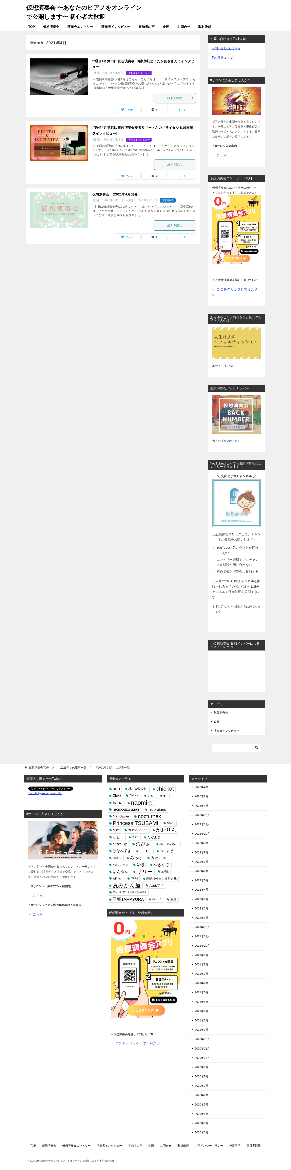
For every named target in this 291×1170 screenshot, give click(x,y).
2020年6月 (201, 1095)
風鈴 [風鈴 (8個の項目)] (173, 899)
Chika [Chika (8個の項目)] (117, 795)
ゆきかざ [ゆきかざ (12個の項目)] (161, 864)
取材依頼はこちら (223, 57)
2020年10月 (202, 1057)
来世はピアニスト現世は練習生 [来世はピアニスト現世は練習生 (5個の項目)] (130, 892)
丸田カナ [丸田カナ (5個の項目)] (117, 878)
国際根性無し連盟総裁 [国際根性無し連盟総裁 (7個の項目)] (161, 878)
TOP (31, 27)
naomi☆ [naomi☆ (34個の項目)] (142, 802)
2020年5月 (201, 1104)
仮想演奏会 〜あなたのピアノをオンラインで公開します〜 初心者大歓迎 (82, 11)
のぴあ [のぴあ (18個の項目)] (143, 843)
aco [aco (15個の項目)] (116, 788)
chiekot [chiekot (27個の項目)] (165, 789)
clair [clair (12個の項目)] (151, 795)
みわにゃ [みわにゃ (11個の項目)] (158, 858)
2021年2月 (201, 1020)
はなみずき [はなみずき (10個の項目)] (122, 851)
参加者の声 (146, 27)
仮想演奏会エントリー (76, 1145)
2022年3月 (201, 899)
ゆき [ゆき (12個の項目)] (141, 864)
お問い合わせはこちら (226, 48)
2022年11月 (202, 824)
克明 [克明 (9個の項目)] (134, 878)
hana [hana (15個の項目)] (117, 802)
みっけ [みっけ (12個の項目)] (136, 857)
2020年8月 (201, 1076)
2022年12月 (202, 814)
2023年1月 (201, 805)
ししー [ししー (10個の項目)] (118, 837)
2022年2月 (201, 908)
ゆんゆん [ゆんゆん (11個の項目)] (120, 871)
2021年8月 (201, 964)
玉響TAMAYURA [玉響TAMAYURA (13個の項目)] (128, 899)
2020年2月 (201, 1132)
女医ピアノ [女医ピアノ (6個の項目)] (156, 885)
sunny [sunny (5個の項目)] (116, 830)
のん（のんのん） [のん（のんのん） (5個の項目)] (169, 843)
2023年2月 (201, 796)
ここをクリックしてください (137, 1043)
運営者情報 (254, 1145)
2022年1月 (201, 917)
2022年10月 (202, 833)
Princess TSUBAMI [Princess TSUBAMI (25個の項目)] (135, 823)
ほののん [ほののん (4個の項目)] (117, 857)
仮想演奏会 (51, 27)
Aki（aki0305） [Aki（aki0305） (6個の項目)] (138, 788)
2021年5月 (201, 992)
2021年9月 (201, 955)
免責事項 (234, 1145)
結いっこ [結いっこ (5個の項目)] (157, 899)
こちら (230, 365)
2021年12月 (202, 927)
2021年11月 (202, 936)
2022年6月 (201, 871)
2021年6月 (201, 983)
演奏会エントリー (80, 27)
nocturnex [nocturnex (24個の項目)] (149, 816)
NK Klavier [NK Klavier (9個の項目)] (121, 816)
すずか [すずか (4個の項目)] (135, 837)
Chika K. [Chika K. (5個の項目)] (134, 795)
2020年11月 (202, 1048)
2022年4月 (201, 889)
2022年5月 (201, 880)
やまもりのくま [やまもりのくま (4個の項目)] (120, 864)
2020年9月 (201, 1067)
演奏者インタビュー (115, 27)
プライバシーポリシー (209, 1145)
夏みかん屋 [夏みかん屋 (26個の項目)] (127, 885)
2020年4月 (201, 1113)
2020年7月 (201, 1085)
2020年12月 (202, 1039)
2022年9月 (201, 843)
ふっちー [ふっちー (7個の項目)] (145, 851)
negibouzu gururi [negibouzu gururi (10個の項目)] (126, 809)
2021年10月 (202, 945)
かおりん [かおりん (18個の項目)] (166, 830)
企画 (166, 27)
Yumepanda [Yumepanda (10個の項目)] (138, 830)
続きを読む (180, 97)
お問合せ (183, 27)
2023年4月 (201, 787)
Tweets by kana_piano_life (45, 793)
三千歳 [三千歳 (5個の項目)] (165, 871)
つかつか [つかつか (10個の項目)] (120, 844)
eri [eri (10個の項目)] (165, 795)
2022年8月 (201, 852)
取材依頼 (204, 27)
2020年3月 (201, 1123)
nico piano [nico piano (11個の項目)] (157, 809)
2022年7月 (201, 861)
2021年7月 (201, 973)
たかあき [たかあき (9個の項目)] (154, 837)
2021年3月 (201, 1011)
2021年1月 (201, 1029)
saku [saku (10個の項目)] (171, 823)
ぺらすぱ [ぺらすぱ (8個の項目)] (166, 851)
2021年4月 (201, 1001)
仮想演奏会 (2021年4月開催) (115, 194)
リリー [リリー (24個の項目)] (145, 871)
